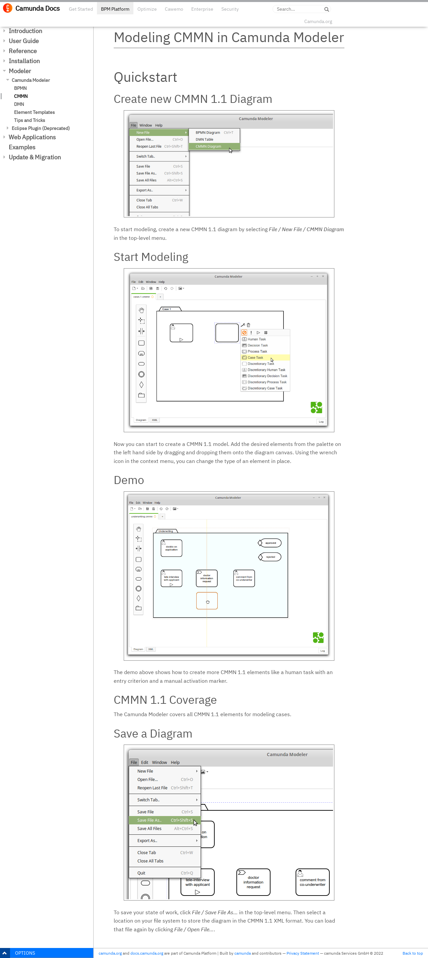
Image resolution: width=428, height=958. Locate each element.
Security (230, 9)
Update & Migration (35, 157)
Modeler (20, 71)
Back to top (413, 953)
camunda (242, 953)
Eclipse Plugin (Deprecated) (41, 128)
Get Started (81, 9)
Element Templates (34, 112)
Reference (23, 51)
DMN (19, 104)
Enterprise (202, 9)
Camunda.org (318, 21)
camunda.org (110, 953)
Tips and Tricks (29, 120)
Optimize (147, 9)
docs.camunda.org (146, 953)
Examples (22, 147)
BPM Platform (115, 9)
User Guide (24, 41)
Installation (24, 61)
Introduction (25, 31)
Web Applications (32, 137)
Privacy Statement (303, 953)
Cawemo (174, 9)
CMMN (21, 96)
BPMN (20, 88)
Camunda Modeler (31, 80)
